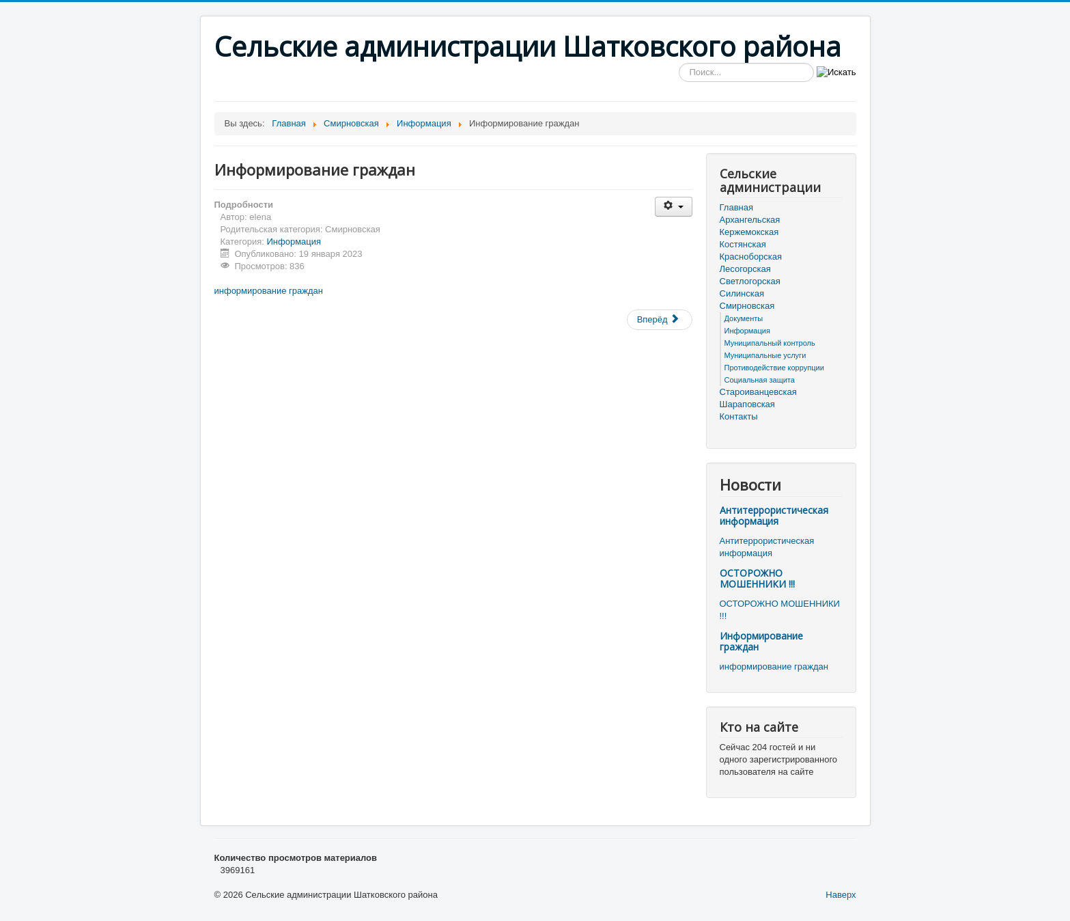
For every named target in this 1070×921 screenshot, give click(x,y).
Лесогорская (745, 269)
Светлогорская (750, 281)
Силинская (742, 293)
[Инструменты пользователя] (673, 207)
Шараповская (747, 404)
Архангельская (750, 220)
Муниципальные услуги (765, 355)
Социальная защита (759, 380)
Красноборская (751, 256)
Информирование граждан (761, 641)
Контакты (739, 416)
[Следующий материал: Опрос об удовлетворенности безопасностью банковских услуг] (659, 320)
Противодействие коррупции (774, 367)
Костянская (743, 244)
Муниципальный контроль (769, 343)
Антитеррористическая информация (774, 515)
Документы (743, 318)
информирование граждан (268, 291)
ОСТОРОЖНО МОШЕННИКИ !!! (757, 578)
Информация (294, 241)
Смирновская (747, 306)
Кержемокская (749, 232)
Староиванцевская (758, 392)
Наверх (841, 895)
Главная (736, 207)
